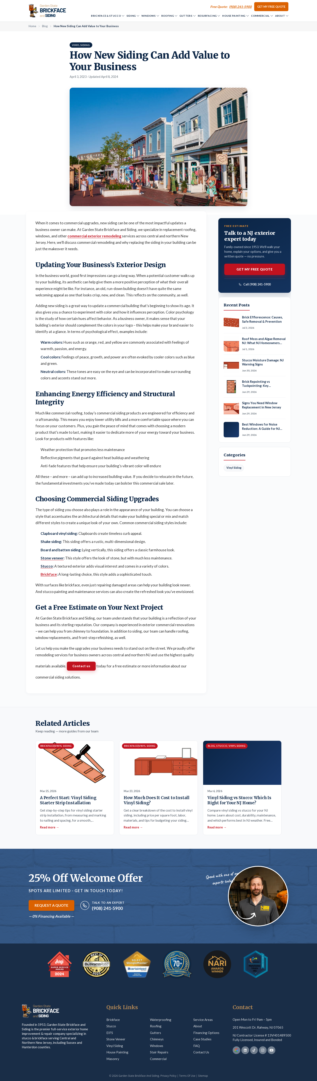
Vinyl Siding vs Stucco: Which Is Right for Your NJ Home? (239, 800)
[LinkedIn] (245, 1050)
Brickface (49, 574)
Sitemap (203, 1076)
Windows (150, 15)
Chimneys (157, 1039)
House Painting (235, 15)
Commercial (262, 15)
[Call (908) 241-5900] (231, 6)
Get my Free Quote (271, 6)
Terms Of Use (187, 1076)
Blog (45, 26)
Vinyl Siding (114, 1046)
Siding (132, 15)
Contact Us (201, 1052)
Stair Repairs (159, 1052)
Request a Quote (51, 905)
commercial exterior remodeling (94, 236)
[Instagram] (263, 1050)
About (282, 15)
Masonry (112, 1059)
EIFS (109, 1033)
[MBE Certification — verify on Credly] (256, 964)
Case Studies (202, 1039)
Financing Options (206, 1033)
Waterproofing (160, 1020)
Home (32, 26)
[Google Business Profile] (236, 1050)
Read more (49, 827)
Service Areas (203, 1020)
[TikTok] (254, 1050)
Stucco (111, 1026)
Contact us (81, 666)
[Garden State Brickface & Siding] (47, 11)
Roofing (169, 15)
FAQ (196, 1046)
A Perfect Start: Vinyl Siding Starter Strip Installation (68, 800)
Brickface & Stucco (107, 15)
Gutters (187, 15)
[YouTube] (271, 1050)
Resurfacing (209, 15)
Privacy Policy (168, 1076)
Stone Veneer (115, 1039)
